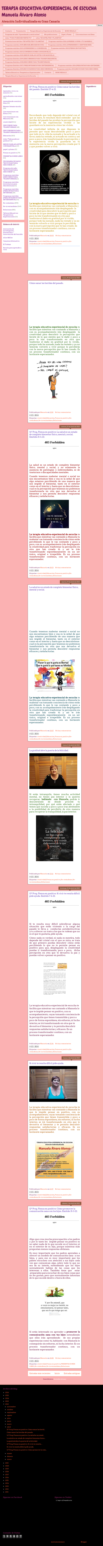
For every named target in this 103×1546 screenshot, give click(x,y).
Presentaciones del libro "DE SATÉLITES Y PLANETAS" (24, 41)
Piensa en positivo (62, 241)
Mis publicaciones (50, 34)
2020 (7, 1466)
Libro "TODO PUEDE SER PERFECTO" (18, 38)
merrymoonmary (58, 1542)
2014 (7, 1483)
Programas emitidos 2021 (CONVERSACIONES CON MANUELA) (28, 52)
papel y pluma (8, 149)
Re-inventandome (46, 244)
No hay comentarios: (63, 235)
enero (9, 1459)
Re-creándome (66, 880)
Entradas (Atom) (60, 1379)
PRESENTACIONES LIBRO (13, 156)
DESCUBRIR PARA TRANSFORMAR (10, 126)
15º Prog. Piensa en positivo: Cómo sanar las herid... (26, 1429)
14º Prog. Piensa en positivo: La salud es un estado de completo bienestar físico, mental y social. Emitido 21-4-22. (53, 434)
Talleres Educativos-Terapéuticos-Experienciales (22, 72)
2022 (7, 1404)
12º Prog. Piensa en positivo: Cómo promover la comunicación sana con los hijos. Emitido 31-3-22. (53, 1210)
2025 (7, 1395)
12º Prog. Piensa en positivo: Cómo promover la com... (27, 1450)
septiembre (11, 1412)
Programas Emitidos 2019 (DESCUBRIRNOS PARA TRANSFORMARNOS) (31, 58)
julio (9, 1418)
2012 (7, 1489)
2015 (7, 1480)
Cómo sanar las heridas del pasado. (46, 283)
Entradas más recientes (39, 1373)
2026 (7, 1392)
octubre (10, 1409)
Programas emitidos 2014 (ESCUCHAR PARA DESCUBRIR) (77, 69)
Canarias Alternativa (11, 241)
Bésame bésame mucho (12, 106)
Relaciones (57, 244)
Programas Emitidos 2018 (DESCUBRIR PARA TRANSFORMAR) (27, 62)
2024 (7, 1398)
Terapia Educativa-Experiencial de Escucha (45, 31)
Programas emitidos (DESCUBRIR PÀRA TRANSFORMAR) (11, 177)
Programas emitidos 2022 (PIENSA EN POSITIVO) (68, 48)
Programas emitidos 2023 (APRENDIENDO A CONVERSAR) (26, 48)
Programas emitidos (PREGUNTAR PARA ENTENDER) (11, 191)
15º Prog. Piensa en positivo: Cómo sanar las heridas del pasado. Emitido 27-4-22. (54, 88)
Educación (50, 241)
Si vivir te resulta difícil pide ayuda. (46, 1063)
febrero (10, 1456)
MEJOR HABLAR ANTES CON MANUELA (12, 145)
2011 (7, 1492)
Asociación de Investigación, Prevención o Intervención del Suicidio (13, 231)
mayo (9, 1424)
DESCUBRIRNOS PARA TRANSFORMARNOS (12, 131)
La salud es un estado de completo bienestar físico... (26, 1438)
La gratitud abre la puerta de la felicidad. (49, 750)
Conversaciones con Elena (85, 34)
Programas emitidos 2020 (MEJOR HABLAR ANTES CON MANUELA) (29, 55)
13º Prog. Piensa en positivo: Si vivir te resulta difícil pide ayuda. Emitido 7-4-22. (54, 894)
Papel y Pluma (66, 34)
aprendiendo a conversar (12, 96)
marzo (9, 1453)
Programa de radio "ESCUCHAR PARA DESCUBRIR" (10, 170)
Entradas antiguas (72, 1373)
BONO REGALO (70, 31)
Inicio (57, 1373)
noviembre (11, 1407)
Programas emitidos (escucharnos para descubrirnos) (11, 184)
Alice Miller (8, 238)
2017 (7, 1475)
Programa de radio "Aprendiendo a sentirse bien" (22, 34)
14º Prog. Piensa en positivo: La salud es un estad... (25, 1435)
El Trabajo (7, 244)
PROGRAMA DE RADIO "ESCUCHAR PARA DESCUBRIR (12, 163)
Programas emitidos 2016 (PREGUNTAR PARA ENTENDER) (79, 65)
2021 (7, 1463)
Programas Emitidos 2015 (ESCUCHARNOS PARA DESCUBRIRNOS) (29, 69)
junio (9, 1421)
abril (9, 1427)
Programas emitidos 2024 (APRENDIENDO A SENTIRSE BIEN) (70, 45)
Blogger (84, 1542)
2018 (7, 1472)
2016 (7, 1477)
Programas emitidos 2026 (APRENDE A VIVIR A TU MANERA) (70, 41)
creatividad (41, 241)
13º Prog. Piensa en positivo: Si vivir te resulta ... (24, 1444)
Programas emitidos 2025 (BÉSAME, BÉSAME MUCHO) (24, 45)
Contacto (8, 31)
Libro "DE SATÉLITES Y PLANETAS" (49, 38)
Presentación (21, 31)
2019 (7, 1469)
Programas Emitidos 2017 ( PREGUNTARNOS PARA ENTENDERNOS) (29, 65)
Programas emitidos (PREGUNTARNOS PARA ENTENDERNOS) (12, 198)
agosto (9, 1415)
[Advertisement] (55, 260)
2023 (7, 1401)
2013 (7, 1486)
